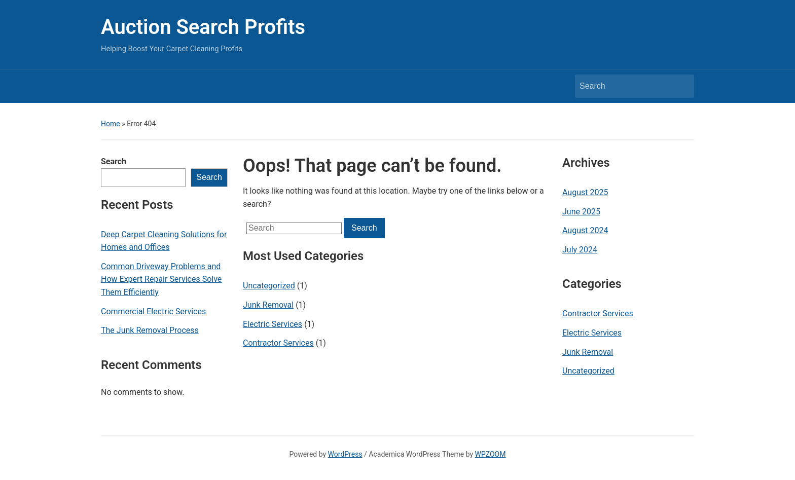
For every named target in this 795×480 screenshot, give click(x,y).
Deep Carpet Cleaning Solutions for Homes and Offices (164, 241)
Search (113, 161)
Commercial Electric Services (153, 311)
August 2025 (585, 192)
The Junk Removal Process (150, 330)
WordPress (345, 454)
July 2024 (579, 249)
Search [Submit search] (681, 86)
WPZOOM (490, 454)
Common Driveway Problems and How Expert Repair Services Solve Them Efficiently (161, 279)
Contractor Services (278, 343)
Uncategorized (269, 285)
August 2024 (585, 230)
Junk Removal (268, 305)
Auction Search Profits (203, 27)
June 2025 (581, 211)
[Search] (625, 86)
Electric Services (272, 324)
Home (110, 124)
